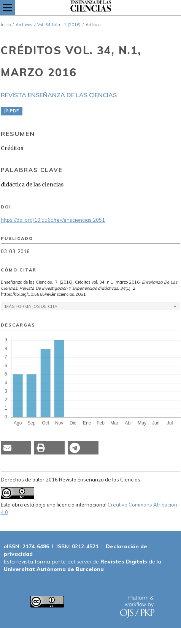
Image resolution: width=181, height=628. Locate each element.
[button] (16, 447)
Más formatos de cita (31, 306)
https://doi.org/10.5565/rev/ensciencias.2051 (53, 220)
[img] (90, 7)
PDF (14, 111)
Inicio (6, 25)
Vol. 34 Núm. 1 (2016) (59, 25)
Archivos (24, 25)
